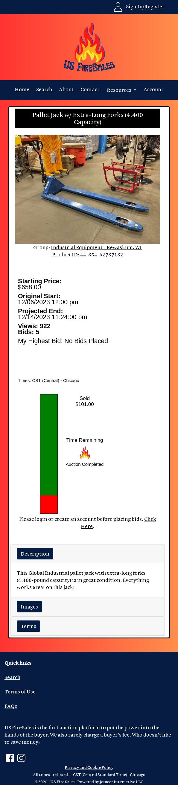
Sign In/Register (145, 6)
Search (44, 89)
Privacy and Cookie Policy (89, 767)
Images (29, 606)
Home (22, 89)
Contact (89, 89)
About (66, 89)
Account (153, 89)
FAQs (10, 706)
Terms (28, 626)
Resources (119, 90)
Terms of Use (20, 691)
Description (35, 553)
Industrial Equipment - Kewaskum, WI (96, 247)
